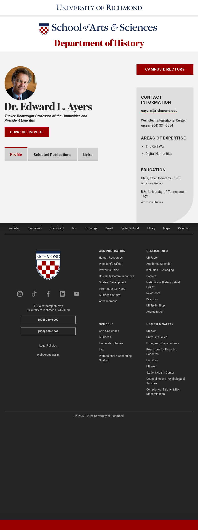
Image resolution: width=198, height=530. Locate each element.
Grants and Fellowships (36, 240)
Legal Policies (48, 443)
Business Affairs (109, 392)
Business (105, 434)
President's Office (110, 361)
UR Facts (152, 355)
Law (101, 447)
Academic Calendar (158, 361)
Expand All (106, 229)
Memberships (27, 269)
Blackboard (57, 325)
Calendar (184, 325)
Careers (151, 373)
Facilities (152, 457)
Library (151, 325)
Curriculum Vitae (26, 132)
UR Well (151, 463)
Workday (14, 325)
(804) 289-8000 (48, 417)
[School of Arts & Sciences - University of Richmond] (99, 30)
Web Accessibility (48, 452)
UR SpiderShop (155, 402)
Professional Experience (37, 284)
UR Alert (151, 428)
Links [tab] (88, 154)
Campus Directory (165, 69)
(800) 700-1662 (48, 428)
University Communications (116, 373)
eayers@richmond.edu (159, 111)
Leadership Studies (111, 440)
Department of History (99, 42)
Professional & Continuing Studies (115, 455)
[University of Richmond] (99, 8)
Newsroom (153, 390)
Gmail (109, 325)
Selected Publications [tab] (53, 154)
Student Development (112, 379)
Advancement (108, 398)
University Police (156, 434)
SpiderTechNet (130, 325)
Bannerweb (35, 325)
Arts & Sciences (109, 428)
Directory (152, 396)
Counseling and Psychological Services (165, 478)
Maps (166, 325)
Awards (22, 255)
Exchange (91, 325)
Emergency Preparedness (162, 440)
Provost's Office (109, 367)
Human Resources (111, 355)
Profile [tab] (16, 154)
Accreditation (154, 409)
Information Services (112, 386)
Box (74, 325)
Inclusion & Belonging (160, 367)
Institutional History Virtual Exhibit (163, 382)
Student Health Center (160, 470)
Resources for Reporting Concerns (161, 449)
